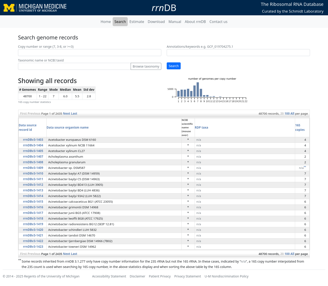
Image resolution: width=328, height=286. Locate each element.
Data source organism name (68, 127)
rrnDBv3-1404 (33, 145)
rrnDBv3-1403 (33, 140)
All (292, 113)
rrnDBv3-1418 (33, 218)
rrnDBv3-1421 (33, 235)
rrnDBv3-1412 (33, 185)
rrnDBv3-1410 (33, 173)
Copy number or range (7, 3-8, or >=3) (45, 46)
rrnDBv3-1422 (33, 241)
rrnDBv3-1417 (33, 213)
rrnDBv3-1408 (33, 162)
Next (66, 113)
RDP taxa (201, 127)
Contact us (219, 21)
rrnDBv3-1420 (33, 230)
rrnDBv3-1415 (33, 202)
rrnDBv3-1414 (33, 196)
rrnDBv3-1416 (33, 207)
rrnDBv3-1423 (33, 247)
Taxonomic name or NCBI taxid (41, 60)
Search (120, 21)
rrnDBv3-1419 (33, 224)
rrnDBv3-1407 (33, 156)
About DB (195, 21)
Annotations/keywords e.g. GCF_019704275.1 (200, 46)
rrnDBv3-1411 (33, 179)
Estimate (137, 21)
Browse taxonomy (146, 66)
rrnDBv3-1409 (33, 168)
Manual (175, 21)
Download (156, 21)
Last (74, 113)
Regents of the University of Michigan (52, 276)
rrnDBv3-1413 (33, 190)
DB (164, 7)
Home (105, 21)
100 (287, 113)
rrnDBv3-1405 (33, 151)
